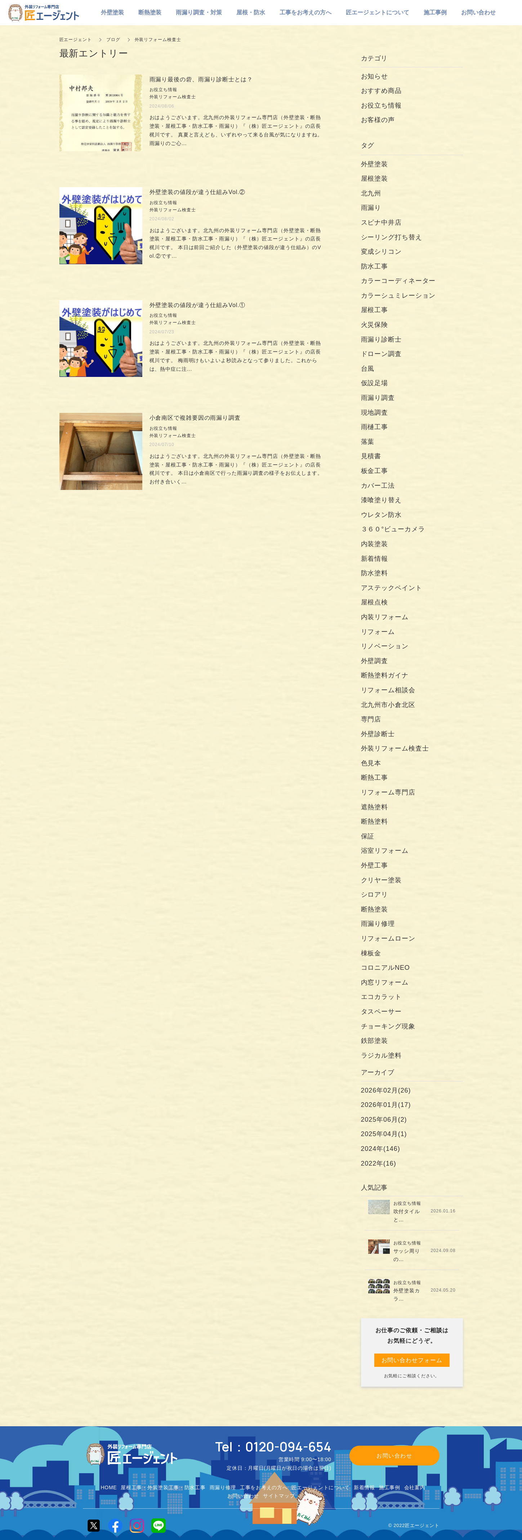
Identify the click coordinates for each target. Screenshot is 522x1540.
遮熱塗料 (374, 807)
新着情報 (374, 558)
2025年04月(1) (384, 1134)
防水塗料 (374, 573)
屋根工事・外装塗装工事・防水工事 (163, 1487)
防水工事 (374, 266)
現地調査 (374, 412)
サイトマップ (279, 1496)
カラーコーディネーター (398, 280)
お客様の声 (378, 119)
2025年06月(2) (384, 1119)
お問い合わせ (243, 1496)
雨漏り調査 (378, 397)
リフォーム (378, 631)
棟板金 (371, 953)
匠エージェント (75, 39)
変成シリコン (381, 251)
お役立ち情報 (381, 105)
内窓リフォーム (385, 982)
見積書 (371, 456)
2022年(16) (378, 1163)
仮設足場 (374, 383)
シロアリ (374, 894)
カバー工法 (378, 485)
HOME (109, 1487)
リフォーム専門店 (388, 792)
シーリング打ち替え (391, 237)
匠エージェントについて (320, 1487)
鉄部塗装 (374, 1040)
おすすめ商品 (381, 90)
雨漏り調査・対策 (199, 12)
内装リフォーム (385, 617)
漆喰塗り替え (381, 500)
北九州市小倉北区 (388, 704)
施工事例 (389, 1487)
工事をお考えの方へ (263, 1487)
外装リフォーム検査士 (395, 748)
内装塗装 (374, 544)
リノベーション (385, 646)
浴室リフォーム (385, 850)
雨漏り (371, 207)
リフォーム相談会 (388, 690)
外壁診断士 (378, 734)
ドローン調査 (381, 353)
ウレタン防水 (381, 514)
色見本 (371, 763)
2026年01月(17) (386, 1104)
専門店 (371, 719)
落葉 (368, 441)
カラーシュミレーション (398, 295)
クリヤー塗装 (381, 880)
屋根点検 (374, 602)
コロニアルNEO (385, 967)
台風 (368, 368)
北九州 (371, 193)
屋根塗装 (374, 178)
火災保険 (374, 324)
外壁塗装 (378, 164)
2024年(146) (380, 1148)
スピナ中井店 (381, 222)
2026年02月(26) (386, 1090)
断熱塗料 (374, 821)
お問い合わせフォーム (412, 1360)
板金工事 (378, 470)
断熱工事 (374, 777)
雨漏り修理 (378, 923)
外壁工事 (374, 865)
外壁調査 (374, 661)
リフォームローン (388, 938)
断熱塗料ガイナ (385, 675)
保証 (368, 836)
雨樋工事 (374, 427)
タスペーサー (381, 1011)
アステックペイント (391, 587)
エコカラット (381, 996)
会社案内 (414, 1487)
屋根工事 (374, 310)
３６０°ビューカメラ (393, 529)
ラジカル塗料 (381, 1055)
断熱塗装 (374, 909)
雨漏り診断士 (381, 339)
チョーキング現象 (388, 1026)
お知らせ (374, 76)
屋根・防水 (250, 12)
